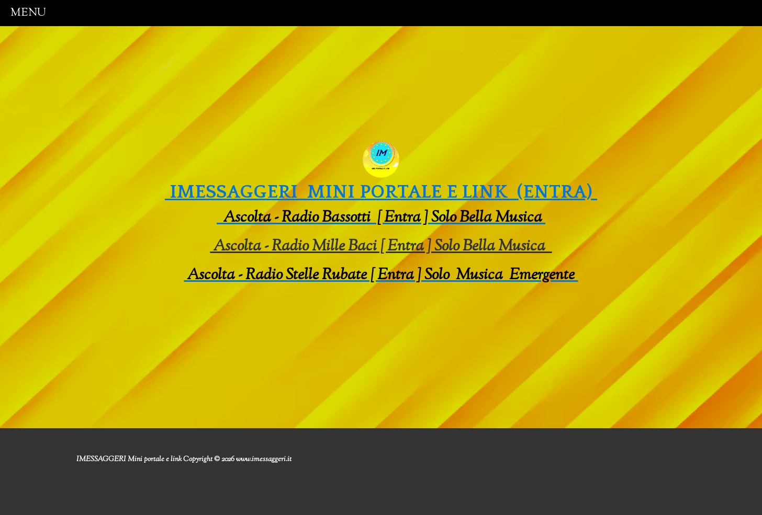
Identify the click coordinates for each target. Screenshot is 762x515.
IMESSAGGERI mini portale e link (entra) (381, 191)
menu (28, 13)
